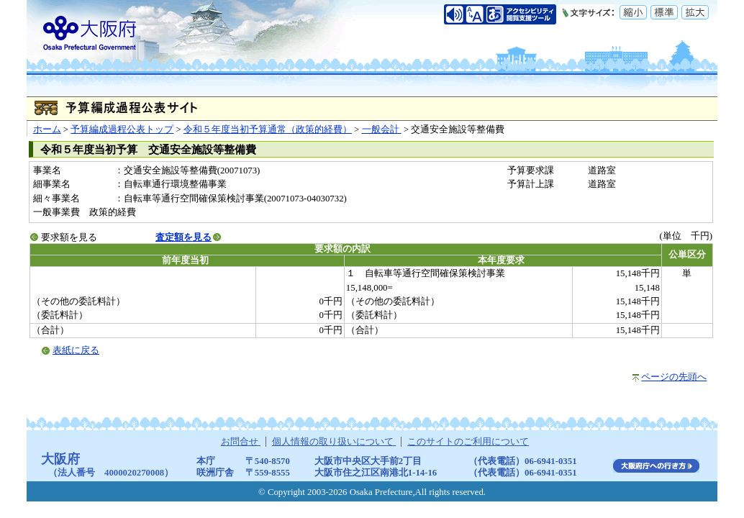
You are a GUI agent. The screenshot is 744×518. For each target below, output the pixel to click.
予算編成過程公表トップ (122, 129)
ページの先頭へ (674, 377)
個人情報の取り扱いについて (334, 442)
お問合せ (240, 442)
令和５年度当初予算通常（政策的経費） (267, 129)
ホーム (47, 129)
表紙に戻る (76, 350)
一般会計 (382, 129)
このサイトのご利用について (468, 442)
